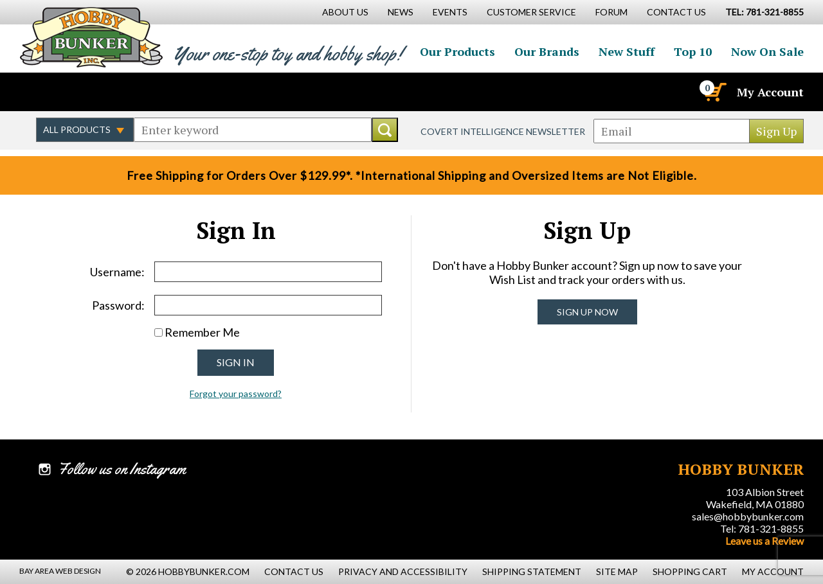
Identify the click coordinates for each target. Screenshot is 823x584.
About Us (345, 11)
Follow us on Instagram (103, 92)
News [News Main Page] (400, 11)
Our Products (457, 51)
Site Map (617, 571)
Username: (117, 272)
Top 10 (693, 51)
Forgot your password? (236, 393)
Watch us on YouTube (131, 92)
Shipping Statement (531, 571)
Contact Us (676, 11)
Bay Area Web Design (60, 571)
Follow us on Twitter (76, 92)
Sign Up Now (587, 311)
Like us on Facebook (48, 92)
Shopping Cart (690, 571)
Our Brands (546, 51)
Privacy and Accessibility (402, 571)
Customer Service (531, 11)
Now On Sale (767, 51)
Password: (118, 305)
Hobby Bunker (91, 37)
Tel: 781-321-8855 (762, 528)
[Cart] (714, 92)
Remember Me (202, 332)
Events (450, 11)
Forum (611, 11)
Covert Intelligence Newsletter (503, 131)
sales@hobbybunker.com (748, 516)
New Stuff (627, 51)
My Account (770, 92)
